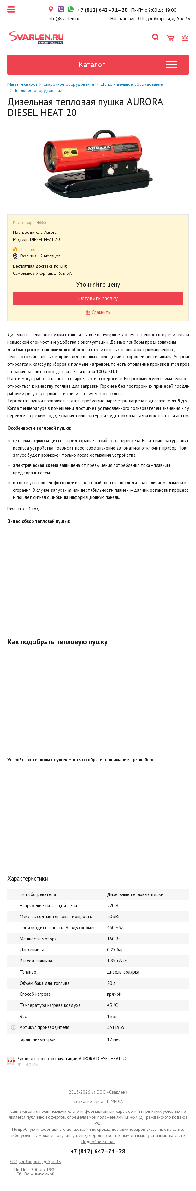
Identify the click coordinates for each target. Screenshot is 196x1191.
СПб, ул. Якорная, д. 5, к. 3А (35, 1161)
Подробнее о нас (98, 1141)
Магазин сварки (22, 84)
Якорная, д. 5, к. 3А (54, 273)
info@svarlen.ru (63, 18)
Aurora (50, 232)
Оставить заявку (98, 298)
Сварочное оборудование (68, 84)
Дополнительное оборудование (132, 84)
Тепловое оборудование (38, 90)
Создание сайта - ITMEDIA (98, 1101)
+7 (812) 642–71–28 (98, 1151)
